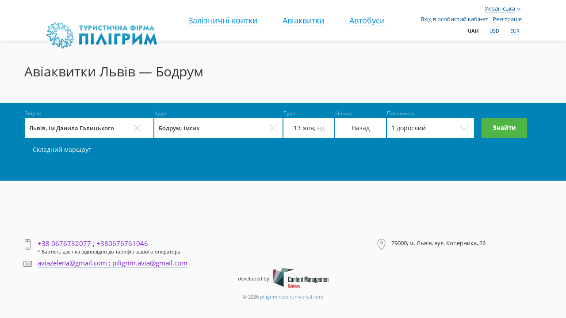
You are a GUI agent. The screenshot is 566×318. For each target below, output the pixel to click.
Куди (160, 113)
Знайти (504, 127)
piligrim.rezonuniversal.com (291, 296)
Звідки (33, 113)
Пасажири (400, 113)
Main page (65, 27)
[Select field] (89, 128)
